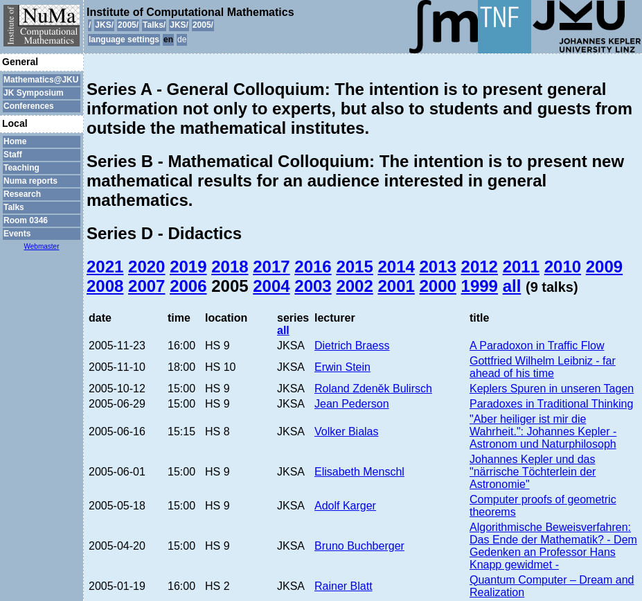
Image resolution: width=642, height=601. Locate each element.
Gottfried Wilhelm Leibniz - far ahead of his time (543, 367)
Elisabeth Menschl (359, 472)
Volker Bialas (346, 431)
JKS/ (104, 25)
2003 (312, 286)
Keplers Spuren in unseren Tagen (552, 388)
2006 (188, 286)
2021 (105, 266)
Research (22, 194)
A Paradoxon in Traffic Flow (537, 345)
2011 (521, 266)
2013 (438, 266)
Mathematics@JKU (40, 80)
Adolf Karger (345, 506)
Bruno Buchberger (359, 546)
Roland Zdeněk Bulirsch (373, 388)
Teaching (21, 168)
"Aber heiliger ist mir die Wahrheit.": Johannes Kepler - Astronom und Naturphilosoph (543, 431)
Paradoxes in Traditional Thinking (551, 404)
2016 (312, 266)
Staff (12, 154)
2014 (395, 266)
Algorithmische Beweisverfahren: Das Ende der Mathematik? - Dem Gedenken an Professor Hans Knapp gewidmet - (553, 545)
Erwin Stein (342, 367)
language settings (124, 39)
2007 (146, 286)
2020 (146, 266)
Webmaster (42, 246)
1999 (479, 286)
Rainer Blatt (343, 586)
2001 (395, 286)
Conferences (28, 106)
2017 (271, 266)
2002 (354, 286)
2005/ (128, 25)
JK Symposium (33, 93)
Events (16, 233)
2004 (271, 286)
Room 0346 (25, 220)
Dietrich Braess (351, 345)
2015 (354, 266)
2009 (604, 266)
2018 (229, 266)
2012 (479, 266)
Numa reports (30, 181)
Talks (13, 207)
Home (14, 141)
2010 (562, 266)
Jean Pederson (351, 404)
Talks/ (154, 25)
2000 (438, 286)
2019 (188, 266)
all (512, 286)
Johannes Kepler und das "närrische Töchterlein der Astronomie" (533, 471)
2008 (105, 286)
